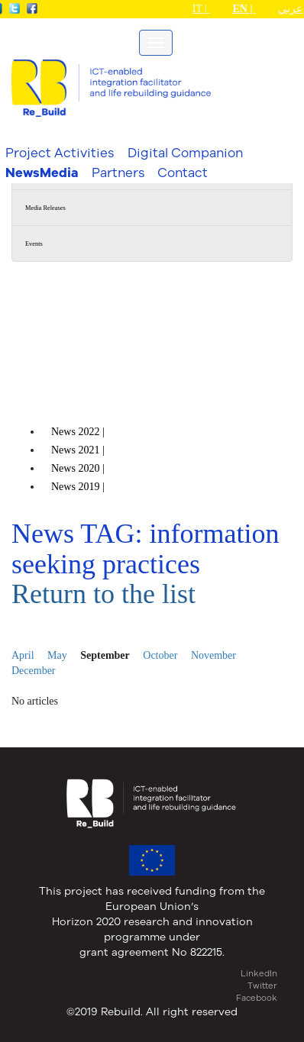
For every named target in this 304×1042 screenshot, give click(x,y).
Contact (182, 172)
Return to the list (103, 594)
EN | (243, 9)
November (213, 655)
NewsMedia (41, 172)
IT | (201, 9)
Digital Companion (185, 152)
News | (79, 431)
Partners (118, 172)
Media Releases (45, 208)
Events (34, 243)
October (160, 655)
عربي (290, 9)
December (33, 670)
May (57, 655)
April (22, 655)
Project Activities (59, 152)
